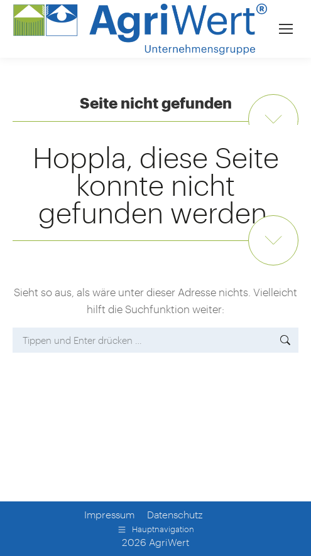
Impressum (109, 514)
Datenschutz (175, 514)
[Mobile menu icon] (285, 28)
